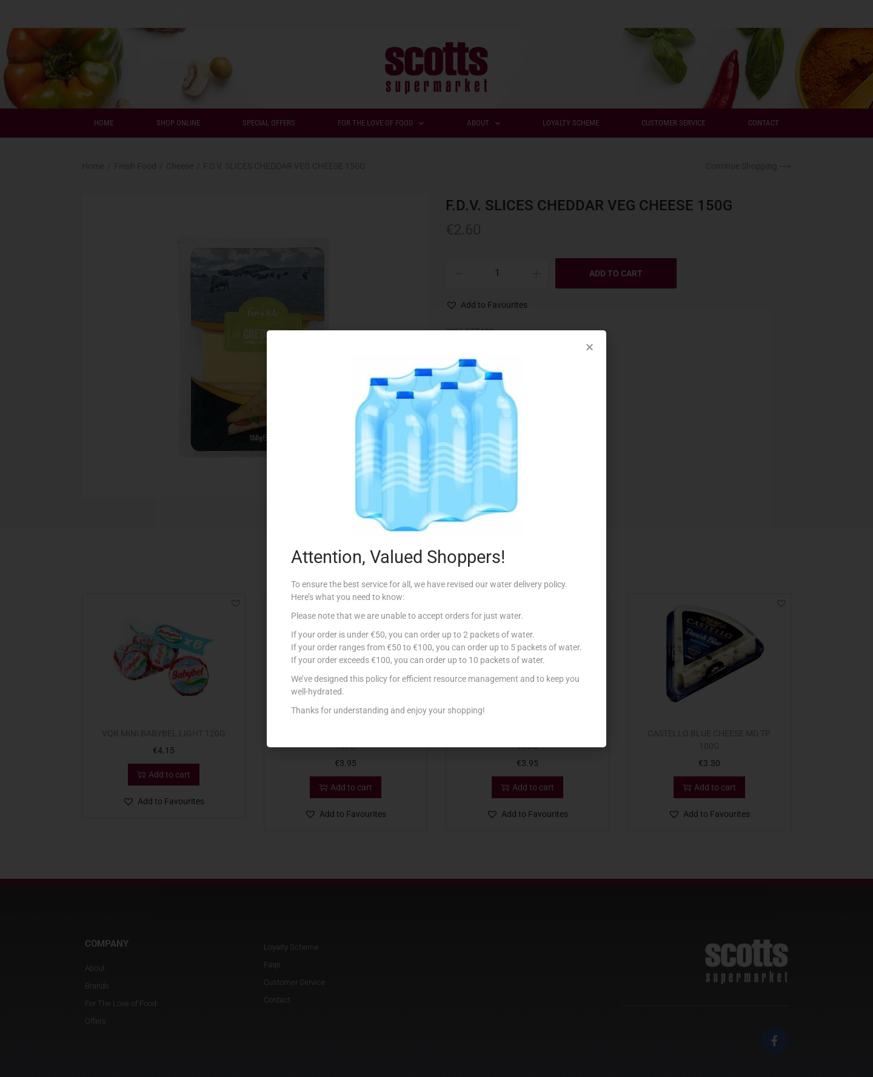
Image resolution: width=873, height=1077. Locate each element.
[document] (436, 538)
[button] (589, 347)
